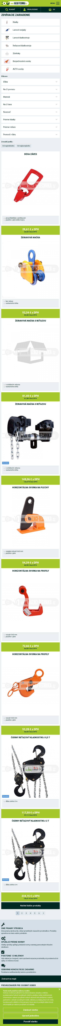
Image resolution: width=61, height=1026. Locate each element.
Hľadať (12, 9)
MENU (52, 3)
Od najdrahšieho (8, 146)
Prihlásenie (32, 9)
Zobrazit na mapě (9, 979)
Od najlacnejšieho (23, 146)
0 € (54, 9)
